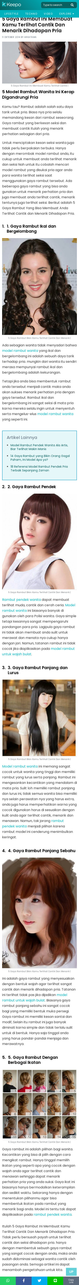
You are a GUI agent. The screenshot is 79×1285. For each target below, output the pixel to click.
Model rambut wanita (20, 766)
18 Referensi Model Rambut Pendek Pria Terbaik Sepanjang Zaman (39, 468)
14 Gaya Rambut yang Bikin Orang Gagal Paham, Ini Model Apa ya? (40, 458)
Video (48, 13)
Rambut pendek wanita (21, 599)
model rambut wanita (20, 350)
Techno (31, 13)
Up (71, 1271)
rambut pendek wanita (52, 1214)
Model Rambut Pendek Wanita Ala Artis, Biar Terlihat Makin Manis (39, 447)
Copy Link (71, 1281)
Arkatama (30, 37)
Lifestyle (11, 13)
